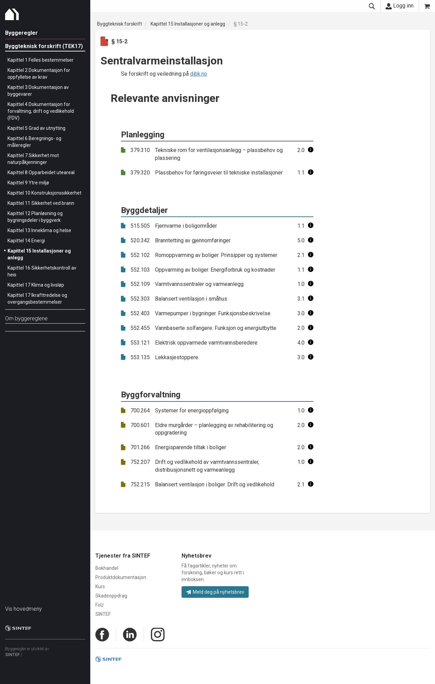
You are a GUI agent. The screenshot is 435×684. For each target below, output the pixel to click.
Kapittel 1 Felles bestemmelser (40, 60)
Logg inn (400, 5)
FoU (99, 605)
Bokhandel (106, 568)
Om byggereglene (26, 318)
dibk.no (198, 74)
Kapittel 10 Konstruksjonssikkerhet (44, 193)
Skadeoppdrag (111, 595)
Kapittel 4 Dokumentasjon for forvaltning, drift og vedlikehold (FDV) (40, 111)
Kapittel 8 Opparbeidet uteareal (41, 172)
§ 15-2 (241, 24)
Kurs (100, 586)
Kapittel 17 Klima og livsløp (35, 285)
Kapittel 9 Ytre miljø (28, 182)
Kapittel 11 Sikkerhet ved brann (40, 203)
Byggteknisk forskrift (119, 24)
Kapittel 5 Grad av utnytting (36, 128)
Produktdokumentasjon (120, 577)
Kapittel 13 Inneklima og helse (39, 230)
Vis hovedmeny (23, 609)
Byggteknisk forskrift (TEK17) (44, 46)
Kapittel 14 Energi (26, 240)
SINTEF (12, 654)
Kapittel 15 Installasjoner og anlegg (188, 24)
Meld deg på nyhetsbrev (215, 592)
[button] (310, 150)
